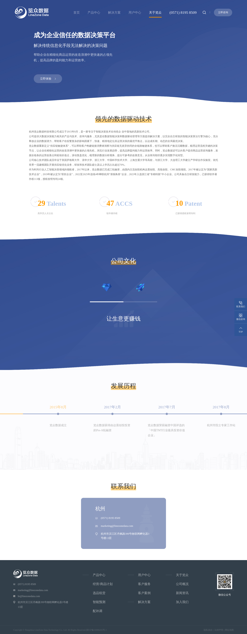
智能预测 (99, 602)
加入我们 (182, 602)
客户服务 (144, 584)
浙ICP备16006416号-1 (96, 630)
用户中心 (135, 12)
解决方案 (114, 12)
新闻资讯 (182, 593)
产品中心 (94, 12)
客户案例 (144, 593)
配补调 (97, 611)
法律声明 (218, 630)
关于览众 (155, 12)
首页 (76, 12)
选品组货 (99, 593)
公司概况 (182, 584)
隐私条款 (208, 630)
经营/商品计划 (103, 584)
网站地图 (229, 630)
